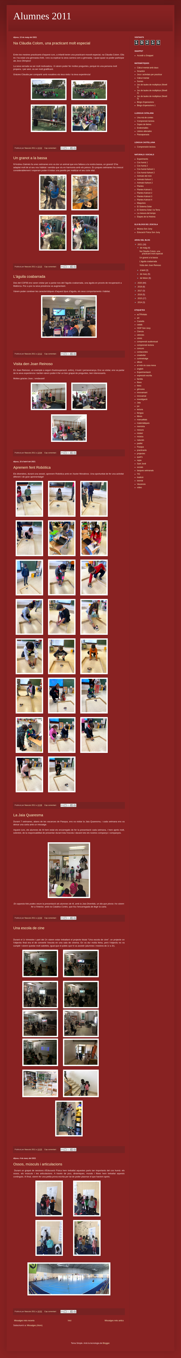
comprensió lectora (145, 345)
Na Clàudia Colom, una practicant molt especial (51, 43)
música (140, 436)
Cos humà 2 (142, 166)
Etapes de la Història (146, 217)
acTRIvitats (142, 314)
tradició (140, 477)
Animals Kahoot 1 (145, 179)
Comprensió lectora (145, 121)
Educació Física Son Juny (148, 232)
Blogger (106, 1343)
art (138, 318)
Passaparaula (143, 134)
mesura (140, 430)
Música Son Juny (144, 229)
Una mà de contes (145, 117)
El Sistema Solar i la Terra (148, 210)
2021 (140, 244)
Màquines (141, 203)
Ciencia (140, 331)
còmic (139, 338)
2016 (140, 294)
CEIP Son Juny (143, 328)
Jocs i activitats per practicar (149, 74)
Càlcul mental (143, 78)
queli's (140, 457)
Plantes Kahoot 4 (144, 200)
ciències (140, 335)
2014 (140, 302)
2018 (140, 287)
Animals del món (144, 176)
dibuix (139, 362)
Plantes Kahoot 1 (144, 189)
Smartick (141, 71)
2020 (140, 283)
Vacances (141, 484)
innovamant (142, 392)
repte (139, 460)
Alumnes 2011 (42, 15)
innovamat (141, 396)
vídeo (139, 487)
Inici (69, 1320)
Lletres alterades (144, 131)
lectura (140, 409)
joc (138, 406)
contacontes (142, 352)
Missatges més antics (114, 1320)
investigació (142, 399)
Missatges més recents (24, 1320)
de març (144, 274)
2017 (140, 291)
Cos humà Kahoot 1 (146, 169)
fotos (139, 386)
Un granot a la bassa (30, 158)
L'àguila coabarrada (29, 276)
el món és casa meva (146, 365)
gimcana (140, 389)
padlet (139, 443)
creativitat (141, 355)
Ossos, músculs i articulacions (37, 1164)
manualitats (142, 419)
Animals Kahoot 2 (145, 183)
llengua (140, 413)
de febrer (144, 278)
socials (140, 467)
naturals (140, 440)
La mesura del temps (146, 213)
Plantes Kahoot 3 (144, 196)
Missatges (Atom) (34, 1325)
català (139, 324)
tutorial (140, 480)
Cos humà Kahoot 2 (146, 172)
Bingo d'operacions (145, 102)
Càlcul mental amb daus (147, 68)
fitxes (139, 382)
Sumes (140, 81)
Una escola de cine (28, 928)
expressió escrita (144, 375)
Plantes (140, 186)
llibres (139, 416)
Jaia (139, 402)
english (140, 369)
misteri (140, 433)
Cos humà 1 (142, 162)
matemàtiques (143, 423)
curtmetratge (142, 358)
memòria (141, 426)
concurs (140, 348)
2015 (140, 298)
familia (140, 379)
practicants (142, 450)
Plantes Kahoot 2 (144, 193)
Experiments (142, 159)
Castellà (140, 321)
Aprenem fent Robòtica (32, 467)
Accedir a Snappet (145, 55)
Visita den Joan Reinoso (33, 364)
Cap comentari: (50, 148)
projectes (141, 453)
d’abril (143, 270)
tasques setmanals (145, 470)
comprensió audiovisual (147, 341)
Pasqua (140, 447)
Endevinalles (142, 128)
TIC (138, 474)
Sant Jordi (141, 464)
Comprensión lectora (146, 147)
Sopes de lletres (144, 124)
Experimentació (144, 372)
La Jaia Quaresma (28, 815)
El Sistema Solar (144, 206)
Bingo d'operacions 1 (146, 105)
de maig (144, 248)
